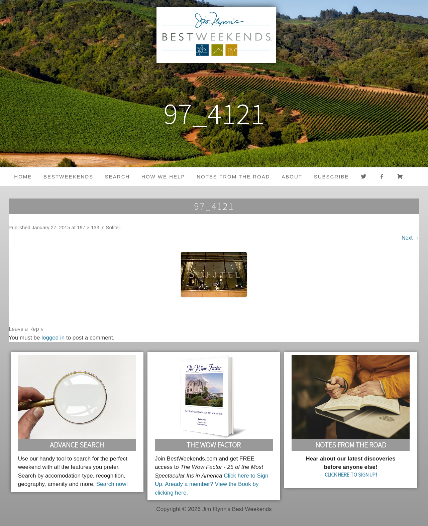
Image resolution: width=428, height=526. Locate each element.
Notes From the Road (350, 444)
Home (23, 176)
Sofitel (113, 227)
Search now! (112, 484)
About (292, 176)
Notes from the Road (233, 176)
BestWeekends (68, 176)
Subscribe (331, 176)
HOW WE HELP (163, 176)
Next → (410, 238)
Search (117, 176)
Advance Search (77, 444)
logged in (53, 338)
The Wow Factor (214, 444)
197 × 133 (88, 227)
